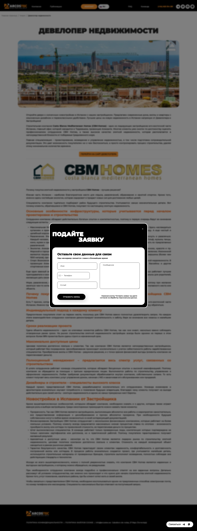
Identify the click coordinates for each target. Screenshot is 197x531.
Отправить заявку (71, 297)
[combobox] (60, 275)
